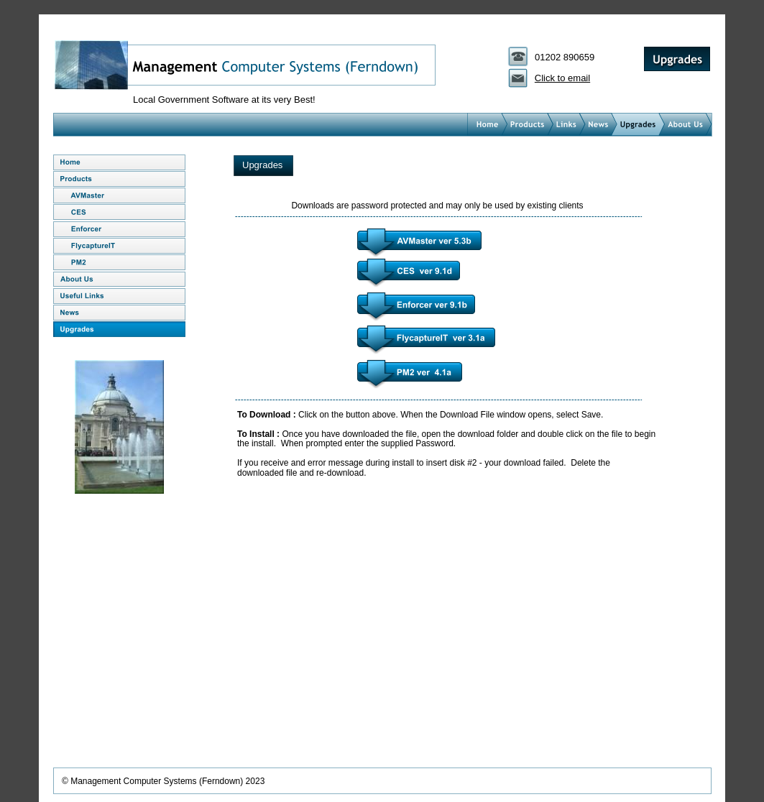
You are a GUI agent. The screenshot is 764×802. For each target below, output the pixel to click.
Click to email (562, 78)
